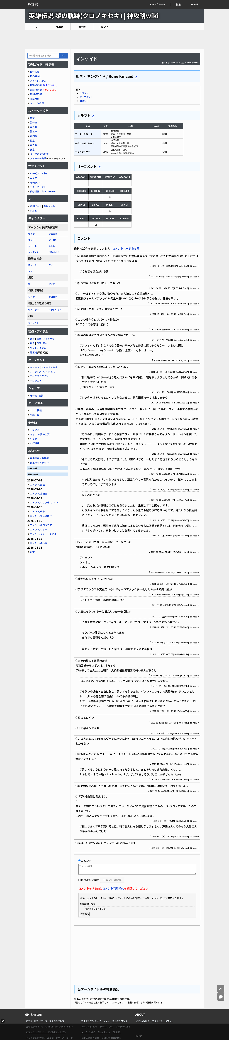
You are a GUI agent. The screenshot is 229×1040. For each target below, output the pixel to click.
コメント (84, 100)
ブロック (194, 266)
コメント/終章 (37, 511)
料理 (38, 343)
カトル (52, 245)
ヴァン (31, 233)
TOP (36, 26)
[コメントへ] (220, 997)
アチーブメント (38, 187)
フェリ (31, 239)
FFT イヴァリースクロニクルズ (49, 1020)
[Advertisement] (114, 39)
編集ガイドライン (39, 462)
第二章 (33, 127)
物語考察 (34, 98)
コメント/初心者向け (41, 516)
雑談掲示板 (36, 85)
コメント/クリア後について (44, 502)
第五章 (33, 145)
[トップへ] (220, 989)
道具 (32, 343)
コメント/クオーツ (40, 529)
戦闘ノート (36, 206)
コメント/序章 (37, 484)
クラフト (84, 93)
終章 (32, 149)
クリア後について (39, 154)
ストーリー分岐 (38, 158)
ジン (30, 270)
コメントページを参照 (126, 248)
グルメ (33, 210)
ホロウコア (36, 380)
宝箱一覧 (34, 415)
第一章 (33, 122)
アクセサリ (48, 338)
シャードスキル (49, 367)
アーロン (53, 239)
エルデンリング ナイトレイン (95, 1020)
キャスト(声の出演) (40, 434)
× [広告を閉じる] (3, 1021)
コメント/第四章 (38, 493)
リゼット (32, 245)
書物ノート (49, 206)
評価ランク (36, 182)
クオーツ (34, 367)
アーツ (33, 371)
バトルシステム (38, 80)
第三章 (33, 131)
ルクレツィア (55, 309)
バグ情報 (34, 443)
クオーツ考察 (37, 103)
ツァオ (52, 283)
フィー (52, 264)
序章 (32, 118)
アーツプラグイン (39, 376)
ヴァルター (33, 309)
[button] (160, 4)
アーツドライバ (47, 371)
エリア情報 (36, 410)
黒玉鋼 (33, 352)
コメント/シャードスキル (43, 534)
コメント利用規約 (113, 888)
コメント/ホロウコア (41, 525)
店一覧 (33, 395)
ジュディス (33, 252)
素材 (45, 343)
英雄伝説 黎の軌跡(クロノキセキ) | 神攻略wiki (94, 15)
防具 (38, 338)
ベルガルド (54, 252)
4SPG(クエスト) (38, 173)
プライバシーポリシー (162, 1020)
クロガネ (53, 296)
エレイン (32, 264)
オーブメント (86, 96)
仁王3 (29, 1020)
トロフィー (105, 26)
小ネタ (33, 438)
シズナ (31, 296)
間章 (32, 140)
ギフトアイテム (38, 347)
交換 (41, 395)
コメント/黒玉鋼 (38, 543)
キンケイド (33, 322)
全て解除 (84, 914)
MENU (59, 26)
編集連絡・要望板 (39, 458)
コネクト (34, 177)
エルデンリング (119, 1020)
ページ (194, 4)
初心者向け (36, 76)
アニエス (53, 233)
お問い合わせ (142, 1020)
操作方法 (34, 71)
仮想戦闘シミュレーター (43, 191)
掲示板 (82, 26)
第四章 (33, 136)
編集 (178, 4)
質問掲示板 (36, 94)
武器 (32, 338)
